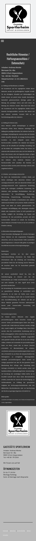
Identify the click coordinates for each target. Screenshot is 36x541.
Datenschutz (12, 530)
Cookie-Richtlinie (21, 530)
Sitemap (28, 530)
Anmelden (5, 535)
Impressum (6, 530)
